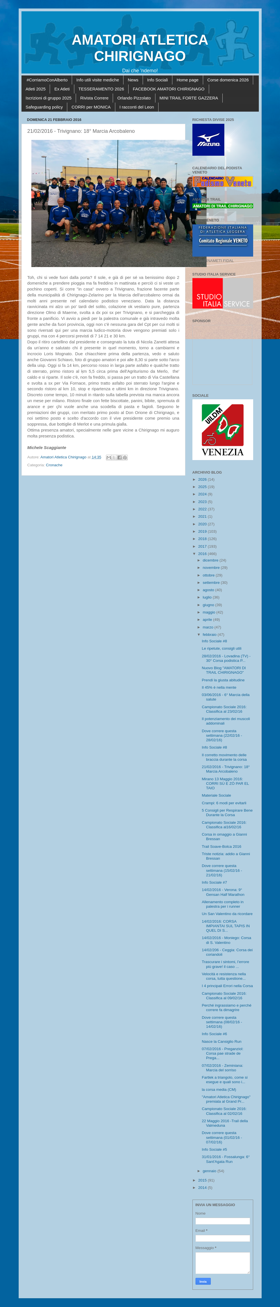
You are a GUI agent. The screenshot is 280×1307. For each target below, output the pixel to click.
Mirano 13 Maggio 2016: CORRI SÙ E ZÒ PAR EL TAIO (225, 783)
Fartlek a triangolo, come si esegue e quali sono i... (225, 1079)
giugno (209, 605)
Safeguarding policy (44, 107)
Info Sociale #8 (214, 641)
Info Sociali (157, 79)
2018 (203, 539)
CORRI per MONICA (90, 107)
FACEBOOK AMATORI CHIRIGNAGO (169, 88)
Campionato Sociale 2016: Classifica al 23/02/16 (224, 709)
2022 (203, 509)
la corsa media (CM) (219, 1089)
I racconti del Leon (137, 107)
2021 (203, 516)
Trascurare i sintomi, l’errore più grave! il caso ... (225, 964)
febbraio (210, 634)
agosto (209, 590)
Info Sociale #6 (214, 1034)
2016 (203, 554)
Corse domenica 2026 (228, 79)
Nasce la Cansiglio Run (221, 1041)
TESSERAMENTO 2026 (101, 88)
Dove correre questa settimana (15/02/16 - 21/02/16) (222, 870)
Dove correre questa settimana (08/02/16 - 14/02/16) (222, 1022)
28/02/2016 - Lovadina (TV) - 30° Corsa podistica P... (226, 658)
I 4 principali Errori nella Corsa (227, 986)
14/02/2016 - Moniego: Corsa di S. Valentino (226, 940)
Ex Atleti (62, 88)
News (133, 79)
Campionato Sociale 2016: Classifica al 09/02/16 (224, 995)
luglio (208, 597)
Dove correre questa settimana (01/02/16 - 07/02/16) (222, 1137)
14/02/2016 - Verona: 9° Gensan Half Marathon (223, 892)
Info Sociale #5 (214, 1149)
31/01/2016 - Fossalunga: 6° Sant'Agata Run (226, 1159)
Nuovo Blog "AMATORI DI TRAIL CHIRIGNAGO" (224, 670)
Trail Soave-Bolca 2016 (221, 846)
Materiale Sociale (216, 795)
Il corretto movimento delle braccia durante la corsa (224, 757)
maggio (209, 612)
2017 (203, 546)
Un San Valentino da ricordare (227, 914)
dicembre (211, 560)
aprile (208, 619)
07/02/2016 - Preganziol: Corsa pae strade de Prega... (222, 1053)
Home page (188, 79)
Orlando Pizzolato (134, 98)
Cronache (54, 465)
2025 (203, 487)
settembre (212, 582)
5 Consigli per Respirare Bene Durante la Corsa (227, 812)
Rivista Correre (94, 98)
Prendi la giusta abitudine (223, 680)
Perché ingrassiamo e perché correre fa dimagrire (226, 1007)
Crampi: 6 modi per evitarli (224, 803)
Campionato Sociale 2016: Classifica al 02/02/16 (224, 1111)
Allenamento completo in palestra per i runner (223, 904)
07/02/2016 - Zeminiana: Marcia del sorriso (222, 1067)
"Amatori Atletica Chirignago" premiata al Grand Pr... (226, 1099)
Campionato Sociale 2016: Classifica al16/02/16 (224, 824)
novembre (212, 567)
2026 (203, 479)
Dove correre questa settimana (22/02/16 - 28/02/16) (222, 735)
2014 (203, 1187)
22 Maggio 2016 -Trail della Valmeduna (225, 1123)
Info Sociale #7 (214, 882)
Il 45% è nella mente (219, 687)
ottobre (209, 575)
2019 (203, 531)
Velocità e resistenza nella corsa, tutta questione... (224, 976)
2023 (203, 502)
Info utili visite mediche (97, 79)
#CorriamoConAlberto (47, 79)
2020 (203, 524)
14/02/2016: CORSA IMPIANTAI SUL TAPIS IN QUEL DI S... (226, 926)
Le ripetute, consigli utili (221, 648)
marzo (208, 627)
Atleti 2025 (36, 88)
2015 (203, 1180)
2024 (203, 494)
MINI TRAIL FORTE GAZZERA (189, 98)
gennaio (210, 1171)
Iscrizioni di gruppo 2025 (49, 98)
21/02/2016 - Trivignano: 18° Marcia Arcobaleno (226, 769)
